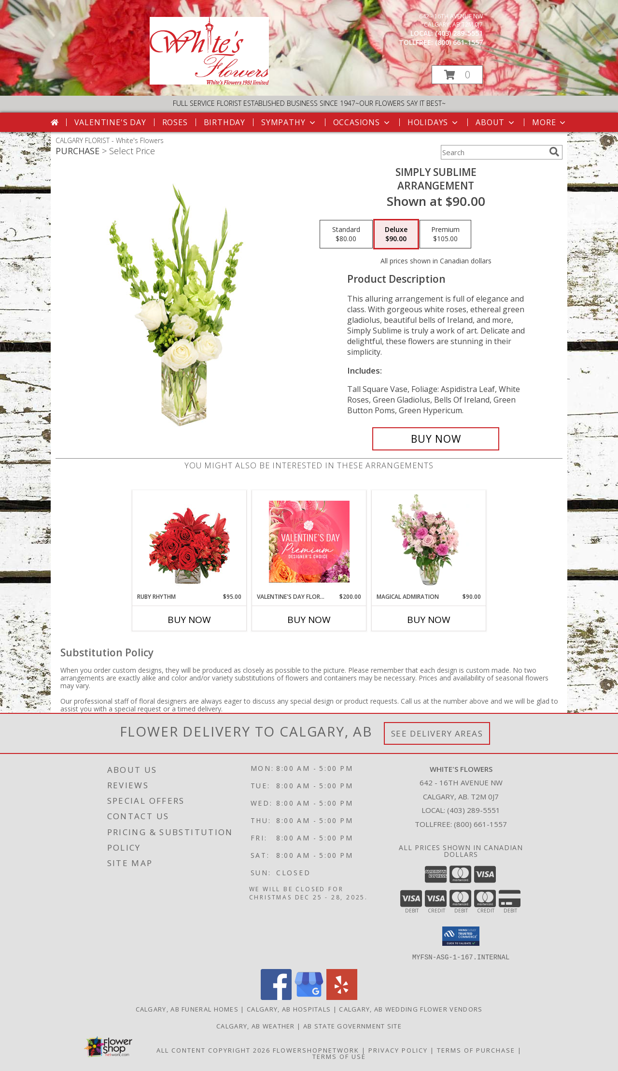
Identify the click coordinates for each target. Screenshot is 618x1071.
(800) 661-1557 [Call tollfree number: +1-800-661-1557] (459, 42)
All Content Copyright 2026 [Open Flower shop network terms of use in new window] (213, 1049)
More (549, 122)
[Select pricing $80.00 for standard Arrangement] (346, 234)
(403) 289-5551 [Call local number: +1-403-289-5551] (459, 33)
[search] (554, 151)
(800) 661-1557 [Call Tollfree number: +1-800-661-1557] (480, 824)
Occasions (362, 122)
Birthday (224, 122)
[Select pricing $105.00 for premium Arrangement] (445, 234)
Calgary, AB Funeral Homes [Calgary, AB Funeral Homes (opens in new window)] (187, 1008)
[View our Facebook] (276, 996)
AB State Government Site (352, 1025)
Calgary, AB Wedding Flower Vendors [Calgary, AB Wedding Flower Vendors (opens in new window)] (410, 1008)
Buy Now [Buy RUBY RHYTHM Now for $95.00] (189, 619)
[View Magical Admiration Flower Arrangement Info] (429, 541)
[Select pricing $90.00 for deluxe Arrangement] (396, 234)
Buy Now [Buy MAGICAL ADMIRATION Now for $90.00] (428, 619)
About (496, 122)
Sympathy (289, 122)
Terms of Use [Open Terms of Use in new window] (339, 1056)
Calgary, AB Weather (255, 1025)
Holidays (433, 122)
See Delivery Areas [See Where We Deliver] (437, 733)
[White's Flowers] (209, 82)
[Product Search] (493, 152)
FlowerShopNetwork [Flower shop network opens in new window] (316, 1049)
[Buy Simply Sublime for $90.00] (435, 438)
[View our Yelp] (341, 996)
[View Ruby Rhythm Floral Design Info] (189, 541)
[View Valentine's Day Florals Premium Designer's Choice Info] (309, 541)
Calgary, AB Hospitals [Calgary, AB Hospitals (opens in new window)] (289, 1008)
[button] (457, 74)
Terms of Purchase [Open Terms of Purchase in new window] (476, 1049)
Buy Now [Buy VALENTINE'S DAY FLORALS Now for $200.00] (309, 619)
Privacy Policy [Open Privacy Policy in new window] (398, 1049)
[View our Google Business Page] (309, 996)
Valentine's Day (110, 122)
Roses (175, 122)
